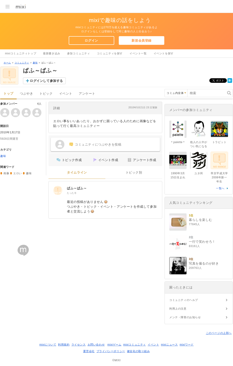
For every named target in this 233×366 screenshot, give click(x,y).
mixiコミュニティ (134, 344)
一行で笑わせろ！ (202, 241)
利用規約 (63, 344)
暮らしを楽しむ (200, 220)
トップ (8, 93)
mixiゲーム (114, 344)
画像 (6, 173)
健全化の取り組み (138, 351)
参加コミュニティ (78, 53)
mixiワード (187, 344)
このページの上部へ (219, 333)
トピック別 (134, 172)
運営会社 (88, 351)
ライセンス (78, 344)
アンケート (87, 93)
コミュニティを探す (110, 53)
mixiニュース (169, 344)
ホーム (7, 62)
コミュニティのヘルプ (183, 300)
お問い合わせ (96, 344)
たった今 (71, 193)
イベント (65, 93)
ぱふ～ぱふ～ (77, 188)
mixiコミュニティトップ (20, 53)
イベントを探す (164, 53)
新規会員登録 (142, 40)
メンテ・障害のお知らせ (185, 317)
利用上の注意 (178, 308)
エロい (17, 173)
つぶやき (26, 93)
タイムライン (77, 172)
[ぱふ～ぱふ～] (57, 190)
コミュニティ (22, 62)
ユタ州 (198, 173)
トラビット (219, 142)
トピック (46, 93)
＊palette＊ (177, 142)
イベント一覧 (138, 53)
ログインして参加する (46, 81)
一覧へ (220, 188)
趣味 (35, 62)
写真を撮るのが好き (204, 263)
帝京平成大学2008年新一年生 (219, 177)
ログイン (91, 40)
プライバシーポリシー (110, 351)
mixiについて (47, 344)
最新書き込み (51, 53)
